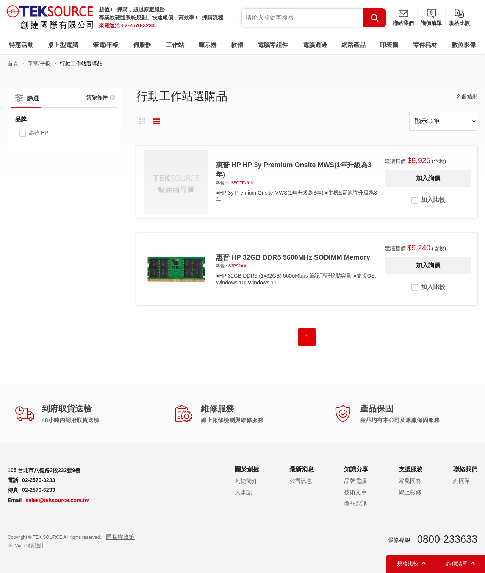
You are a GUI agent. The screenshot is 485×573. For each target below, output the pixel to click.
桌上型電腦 (63, 45)
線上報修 (410, 492)
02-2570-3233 (138, 25)
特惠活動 (21, 45)
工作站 (175, 45)
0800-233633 (447, 539)
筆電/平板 (106, 45)
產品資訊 (355, 503)
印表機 (389, 45)
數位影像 (464, 45)
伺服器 (142, 45)
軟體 (237, 45)
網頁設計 (35, 545)
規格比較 (459, 23)
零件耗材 (425, 45)
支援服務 (411, 469)
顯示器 (208, 45)
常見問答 (410, 480)
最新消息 (301, 469)
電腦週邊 (315, 45)
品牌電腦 (355, 480)
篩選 (33, 98)
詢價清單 (431, 23)
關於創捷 (247, 469)
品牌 (21, 119)
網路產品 (353, 45)
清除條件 (97, 97)
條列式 (156, 121)
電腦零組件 (273, 45)
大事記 (243, 492)
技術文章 (355, 492)
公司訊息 (300, 480)
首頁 (13, 63)
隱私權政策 (120, 537)
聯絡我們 (403, 23)
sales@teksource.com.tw (57, 500)
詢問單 (461, 480)
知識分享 (356, 469)
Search (374, 17)
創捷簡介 (246, 480)
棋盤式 (142, 121)
